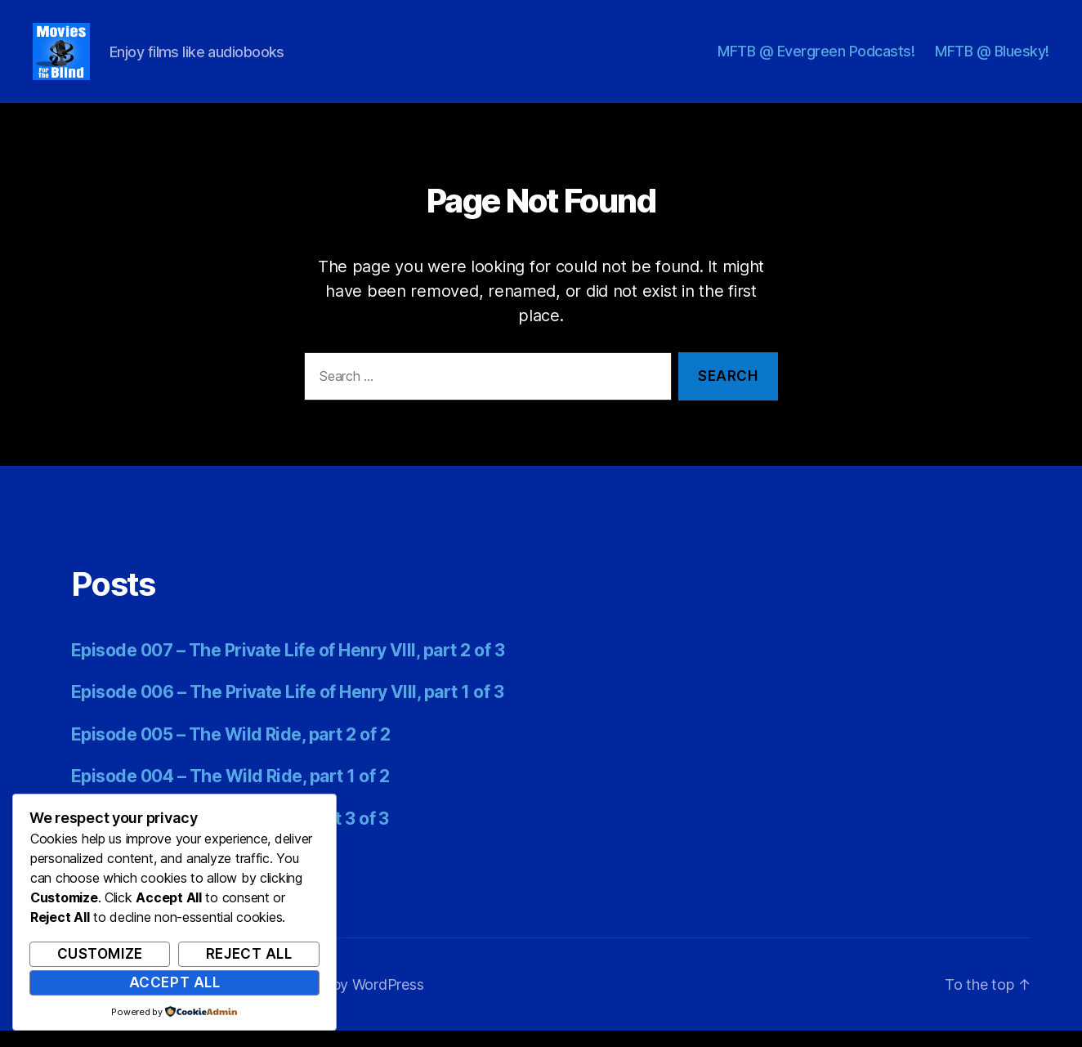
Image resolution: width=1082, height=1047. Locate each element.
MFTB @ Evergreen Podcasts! (816, 59)
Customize (100, 954)
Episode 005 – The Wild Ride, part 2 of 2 (230, 751)
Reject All (249, 954)
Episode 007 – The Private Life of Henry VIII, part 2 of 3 (287, 666)
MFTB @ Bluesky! (992, 59)
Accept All (175, 982)
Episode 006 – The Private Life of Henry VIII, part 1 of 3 (287, 708)
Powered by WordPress (346, 1000)
